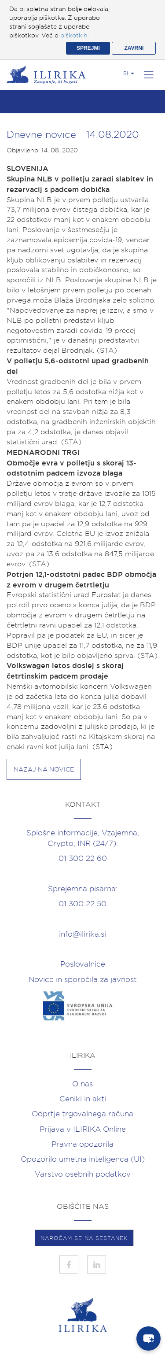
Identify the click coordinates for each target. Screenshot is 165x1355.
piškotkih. (74, 35)
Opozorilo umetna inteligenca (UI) (83, 1159)
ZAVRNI (133, 48)
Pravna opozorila (82, 1144)
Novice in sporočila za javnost (83, 979)
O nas (82, 1084)
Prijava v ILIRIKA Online (83, 1129)
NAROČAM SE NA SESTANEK (84, 1238)
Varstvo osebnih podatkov (83, 1174)
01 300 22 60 (83, 858)
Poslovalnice (82, 964)
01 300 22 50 (82, 904)
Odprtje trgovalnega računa (82, 1114)
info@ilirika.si (82, 934)
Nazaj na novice (44, 769)
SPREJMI (88, 48)
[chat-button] (148, 1338)
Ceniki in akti (82, 1099)
